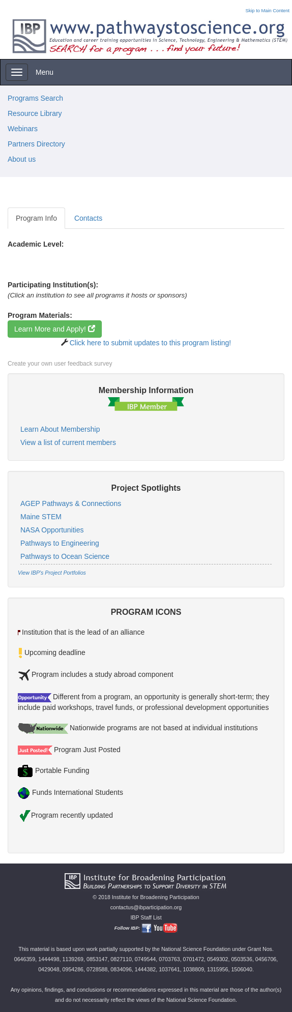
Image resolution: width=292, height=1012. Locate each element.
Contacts (88, 218)
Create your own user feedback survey (60, 363)
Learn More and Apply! (54, 329)
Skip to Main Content (267, 10)
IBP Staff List (145, 917)
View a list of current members (68, 442)
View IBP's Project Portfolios (52, 573)
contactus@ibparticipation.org (146, 907)
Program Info (36, 218)
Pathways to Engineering (59, 543)
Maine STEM (41, 517)
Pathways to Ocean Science (64, 556)
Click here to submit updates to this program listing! (150, 343)
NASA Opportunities (52, 530)
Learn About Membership (60, 429)
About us (22, 159)
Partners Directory (36, 144)
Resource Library (35, 113)
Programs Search (35, 98)
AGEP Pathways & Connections (70, 503)
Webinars (23, 129)
